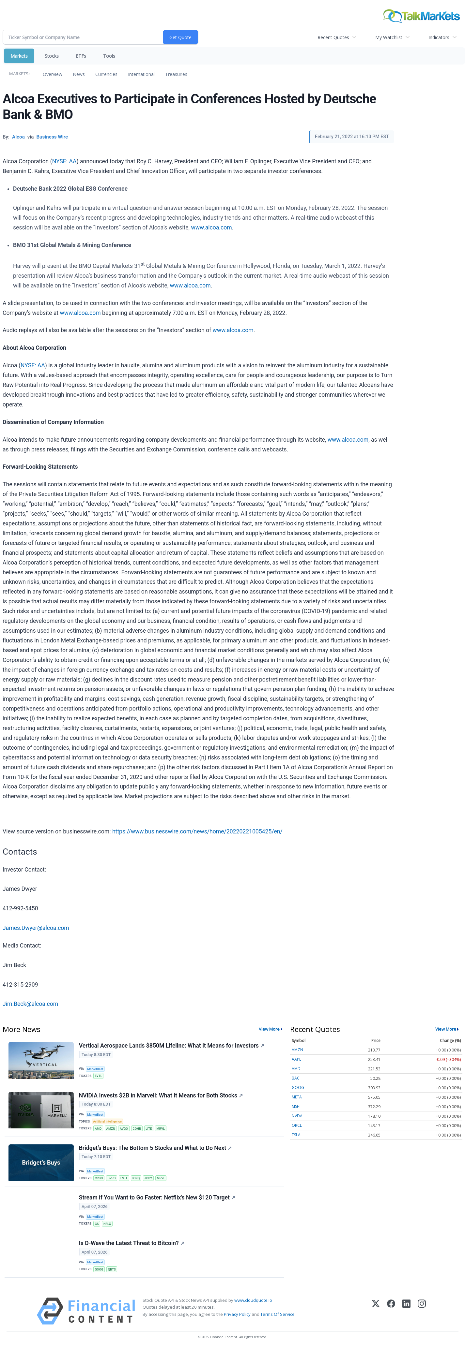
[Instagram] (421, 1313)
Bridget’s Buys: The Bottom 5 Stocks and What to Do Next (155, 1149)
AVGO (124, 1129)
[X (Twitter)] (375, 1313)
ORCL (297, 1125)
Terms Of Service (277, 1316)
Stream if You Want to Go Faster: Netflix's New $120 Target (157, 1199)
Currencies (106, 74)
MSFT (296, 1106)
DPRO (112, 1179)
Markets (19, 56)
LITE (150, 1129)
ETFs (81, 56)
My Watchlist (388, 37)
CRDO (99, 1179)
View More (269, 1029)
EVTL (98, 1076)
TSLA (296, 1135)
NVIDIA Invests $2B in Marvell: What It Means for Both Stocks (161, 1096)
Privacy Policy (237, 1316)
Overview (52, 74)
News (79, 74)
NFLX (107, 1225)
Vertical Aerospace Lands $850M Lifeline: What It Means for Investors (171, 1045)
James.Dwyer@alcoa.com (36, 928)
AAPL (296, 1059)
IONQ (137, 1179)
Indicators (438, 37)
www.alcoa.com (211, 227)
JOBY (149, 1179)
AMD (98, 1129)
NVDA (297, 1116)
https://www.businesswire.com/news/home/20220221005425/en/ (197, 831)
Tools (109, 56)
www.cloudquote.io (253, 1302)
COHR (137, 1129)
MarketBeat (95, 1069)
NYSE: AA (64, 161)
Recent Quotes (333, 37)
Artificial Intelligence (107, 1122)
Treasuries (176, 74)
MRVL (162, 1129)
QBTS (112, 1271)
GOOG (99, 1271)
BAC (296, 1078)
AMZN (111, 1129)
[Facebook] (391, 1313)
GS (97, 1225)
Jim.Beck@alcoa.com (30, 1004)
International (141, 74)
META (297, 1097)
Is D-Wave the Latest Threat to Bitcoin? (131, 1245)
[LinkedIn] (406, 1313)
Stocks (52, 56)
